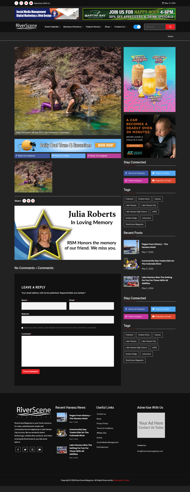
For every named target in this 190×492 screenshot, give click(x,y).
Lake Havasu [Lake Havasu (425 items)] (131, 205)
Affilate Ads (101, 433)
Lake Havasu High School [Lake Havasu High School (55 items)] (136, 211)
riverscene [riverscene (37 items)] (146, 218)
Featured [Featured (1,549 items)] (129, 199)
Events (99, 438)
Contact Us (120, 27)
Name (25, 300)
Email (72, 300)
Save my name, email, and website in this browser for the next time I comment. (60, 327)
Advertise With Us (42, 3)
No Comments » (52, 132)
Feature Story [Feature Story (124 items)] (144, 199)
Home (170, 36)
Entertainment (102, 447)
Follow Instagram (135, 181)
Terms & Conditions (105, 428)
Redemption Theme (121, 480)
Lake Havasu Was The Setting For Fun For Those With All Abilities (157, 280)
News (99, 419)
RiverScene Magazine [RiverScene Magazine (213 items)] (134, 224)
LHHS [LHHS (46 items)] (154, 211)
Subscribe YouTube (163, 181)
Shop (108, 27)
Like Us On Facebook (136, 173)
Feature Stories (94, 27)
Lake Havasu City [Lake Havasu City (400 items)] (149, 205)
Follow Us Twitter (162, 173)
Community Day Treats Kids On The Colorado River (158, 262)
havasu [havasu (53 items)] (158, 199)
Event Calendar (53, 27)
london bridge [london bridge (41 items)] (131, 218)
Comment (27, 334)
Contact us (101, 414)
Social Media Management (107, 442)
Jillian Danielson (22, 132)
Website (25, 314)
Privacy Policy (102, 423)
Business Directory (73, 27)
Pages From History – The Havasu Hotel (155, 246)
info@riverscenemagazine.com (150, 451)
